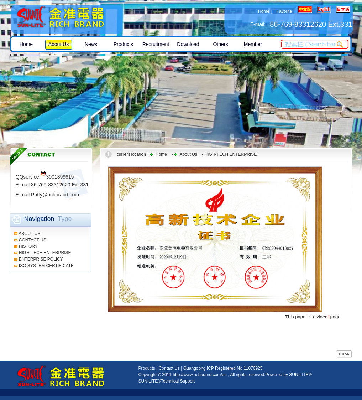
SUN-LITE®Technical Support (166, 381)
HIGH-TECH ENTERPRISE (45, 252)
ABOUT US (29, 233)
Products (146, 368)
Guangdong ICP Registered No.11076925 (223, 368)
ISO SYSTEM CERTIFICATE (46, 265)
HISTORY (28, 246)
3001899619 (57, 177)
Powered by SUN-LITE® (289, 374)
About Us (188, 154)
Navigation (39, 218)
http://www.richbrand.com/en (199, 374)
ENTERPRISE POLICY (41, 259)
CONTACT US (32, 239)
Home (263, 11)
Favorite (284, 11)
